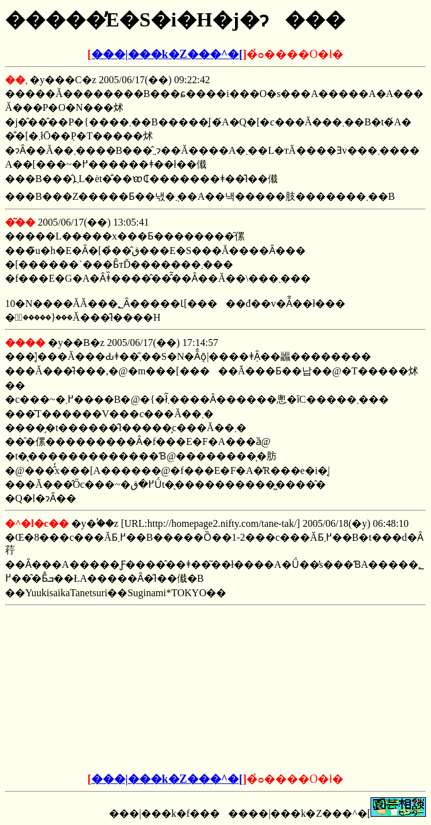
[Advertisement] (119, 689)
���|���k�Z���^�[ (167, 54)
